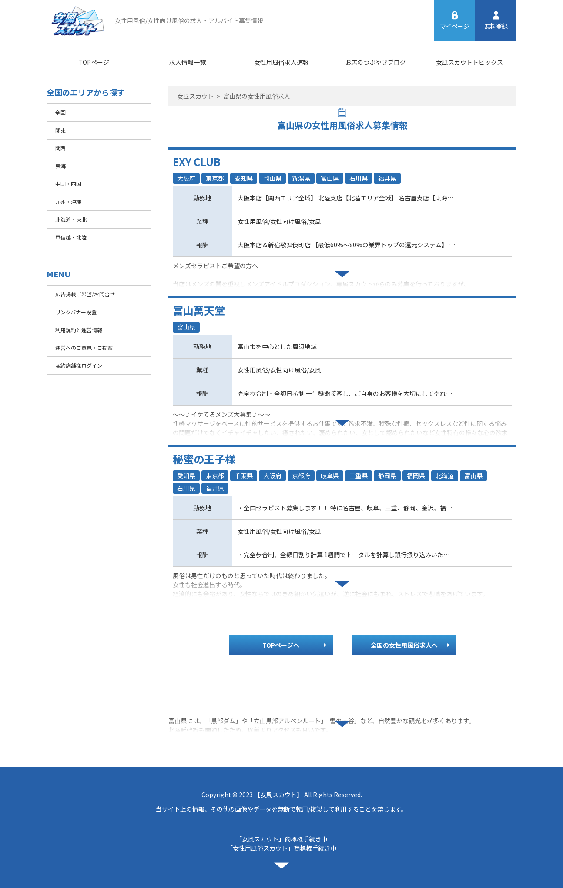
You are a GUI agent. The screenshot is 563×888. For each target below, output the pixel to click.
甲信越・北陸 (71, 237)
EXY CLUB (197, 161)
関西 (60, 148)
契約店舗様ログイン (78, 365)
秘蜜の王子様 (204, 458)
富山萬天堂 (199, 310)
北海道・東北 (71, 219)
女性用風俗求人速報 (281, 62)
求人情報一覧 (187, 62)
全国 (60, 112)
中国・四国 (68, 183)
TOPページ (93, 62)
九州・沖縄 (68, 201)
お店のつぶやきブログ (375, 62)
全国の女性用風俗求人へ (404, 645)
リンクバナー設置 (76, 312)
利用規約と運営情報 (78, 329)
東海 (60, 166)
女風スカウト (195, 96)
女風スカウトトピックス (469, 62)
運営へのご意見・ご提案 (84, 347)
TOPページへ (280, 645)
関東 (60, 130)
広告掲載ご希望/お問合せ (85, 294)
